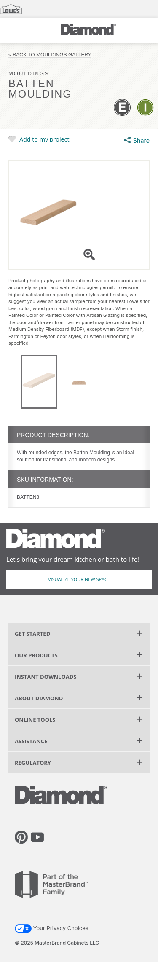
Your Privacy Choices (51, 927)
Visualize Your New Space (79, 579)
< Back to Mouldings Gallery (49, 55)
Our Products (36, 655)
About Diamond (39, 698)
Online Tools (35, 720)
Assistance (31, 741)
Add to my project (44, 139)
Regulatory (33, 762)
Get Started (32, 634)
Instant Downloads (46, 677)
